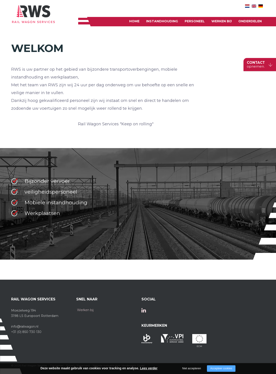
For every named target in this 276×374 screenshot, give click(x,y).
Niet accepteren (191, 368)
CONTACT (256, 64)
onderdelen (250, 21)
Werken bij (221, 21)
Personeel (195, 21)
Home (134, 21)
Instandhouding (162, 21)
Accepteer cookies (221, 368)
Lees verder (148, 368)
